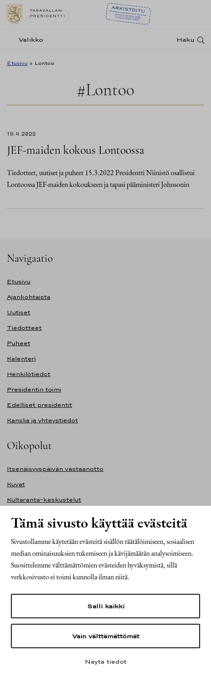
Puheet (18, 343)
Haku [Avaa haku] (186, 39)
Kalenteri (21, 358)
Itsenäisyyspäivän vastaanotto (55, 469)
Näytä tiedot (106, 661)
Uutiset (18, 312)
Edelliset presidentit (39, 405)
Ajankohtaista (28, 297)
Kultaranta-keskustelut (44, 500)
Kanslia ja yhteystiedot (42, 420)
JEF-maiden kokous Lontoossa (75, 150)
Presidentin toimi (34, 389)
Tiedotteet (24, 328)
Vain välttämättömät (105, 636)
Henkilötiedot (28, 374)
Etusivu (17, 63)
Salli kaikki (105, 606)
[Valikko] (28, 39)
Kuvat (16, 484)
